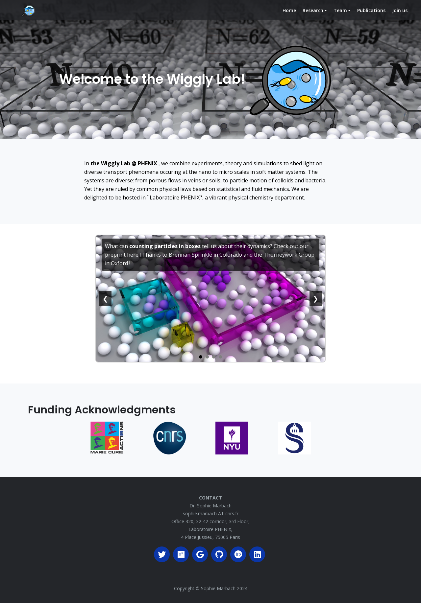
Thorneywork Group (288, 254)
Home (290, 15)
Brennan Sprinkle (191, 254)
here (132, 254)
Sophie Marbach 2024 (224, 588)
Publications (371, 15)
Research (312, 15)
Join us (400, 15)
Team (340, 15)
